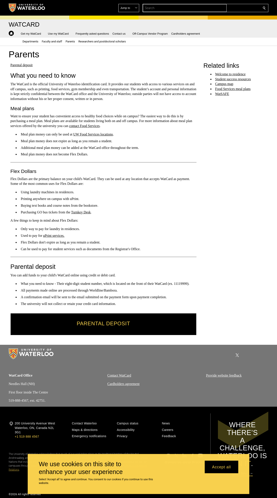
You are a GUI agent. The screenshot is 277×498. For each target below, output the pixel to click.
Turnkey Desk (81, 212)
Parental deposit (21, 65)
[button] (233, 8)
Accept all (221, 467)
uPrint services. (53, 235)
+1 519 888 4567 (27, 436)
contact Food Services (84, 126)
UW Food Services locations (93, 134)
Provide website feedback (224, 375)
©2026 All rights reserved (25, 494)
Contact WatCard (119, 375)
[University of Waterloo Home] (27, 7)
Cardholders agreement (123, 384)
